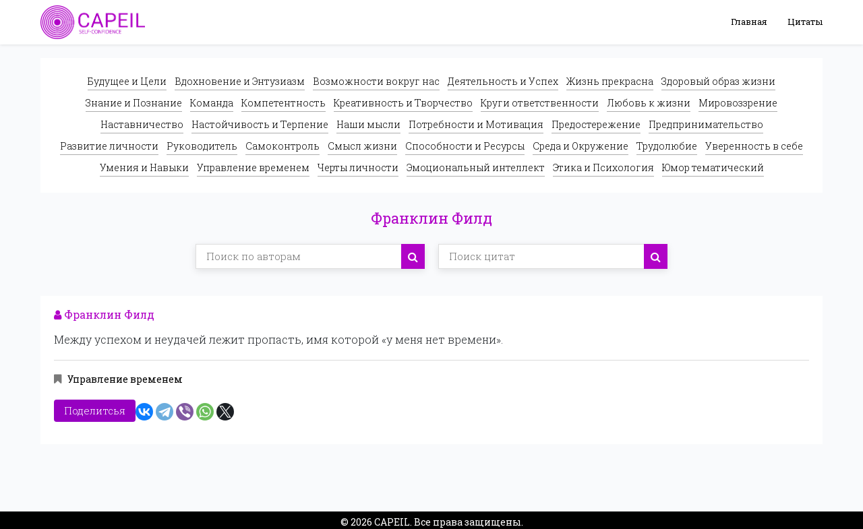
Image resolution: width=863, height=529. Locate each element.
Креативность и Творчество (403, 102)
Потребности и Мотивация (476, 124)
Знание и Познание (134, 102)
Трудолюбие (666, 145)
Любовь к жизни (648, 102)
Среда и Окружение (580, 145)
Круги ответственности (540, 102)
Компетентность (283, 102)
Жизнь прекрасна (609, 81)
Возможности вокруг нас (376, 81)
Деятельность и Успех (503, 81)
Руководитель (202, 145)
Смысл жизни (362, 145)
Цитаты (805, 21)
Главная (749, 21)
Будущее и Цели (127, 81)
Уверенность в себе (754, 145)
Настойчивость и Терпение (259, 124)
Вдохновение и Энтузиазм (240, 81)
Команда (211, 102)
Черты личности (358, 167)
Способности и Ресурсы (465, 145)
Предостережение (596, 124)
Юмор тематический (713, 167)
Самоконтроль (282, 145)
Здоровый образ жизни (718, 81)
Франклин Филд (104, 314)
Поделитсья (94, 407)
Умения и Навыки (144, 167)
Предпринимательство (706, 124)
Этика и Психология (603, 167)
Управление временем (253, 167)
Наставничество (141, 124)
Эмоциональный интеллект (476, 167)
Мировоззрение (737, 102)
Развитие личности (109, 145)
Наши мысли (368, 124)
